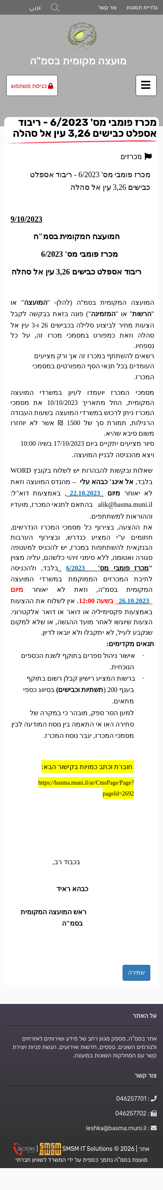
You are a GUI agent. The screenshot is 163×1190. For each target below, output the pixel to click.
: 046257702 (136, 1113)
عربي (35, 7)
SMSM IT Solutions (88, 1148)
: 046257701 (136, 1098)
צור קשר (107, 7)
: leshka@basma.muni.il (121, 1128)
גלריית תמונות (142, 7)
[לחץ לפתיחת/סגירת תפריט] (146, 85)
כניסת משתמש (32, 85)
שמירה (136, 972)
